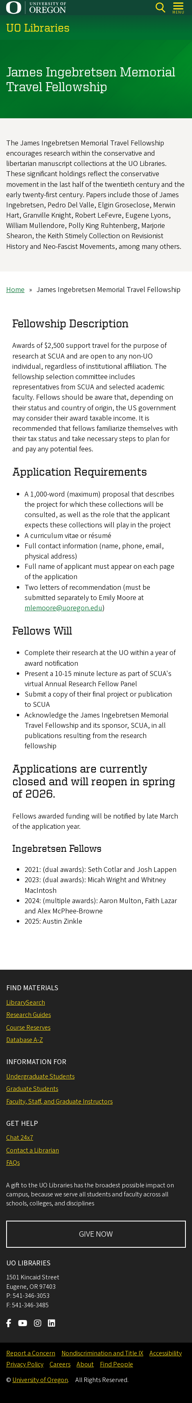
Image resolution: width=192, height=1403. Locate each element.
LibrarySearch (25, 1002)
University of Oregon (40, 1380)
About (85, 1364)
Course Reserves (28, 1027)
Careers (60, 1364)
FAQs (13, 1162)
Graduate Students (32, 1088)
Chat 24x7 (19, 1137)
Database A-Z (24, 1039)
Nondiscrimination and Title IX (102, 1353)
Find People (116, 1364)
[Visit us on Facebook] (9, 1324)
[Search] (160, 7)
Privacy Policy (24, 1364)
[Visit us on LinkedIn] (52, 1324)
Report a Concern (30, 1353)
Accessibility (165, 1353)
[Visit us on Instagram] (38, 1324)
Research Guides (28, 1014)
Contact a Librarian (32, 1150)
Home (15, 290)
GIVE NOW (96, 1234)
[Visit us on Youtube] (23, 1324)
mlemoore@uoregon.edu (63, 608)
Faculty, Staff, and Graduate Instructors (59, 1101)
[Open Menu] (179, 7)
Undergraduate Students (40, 1076)
